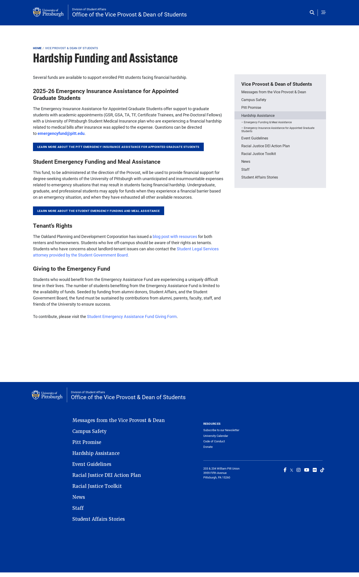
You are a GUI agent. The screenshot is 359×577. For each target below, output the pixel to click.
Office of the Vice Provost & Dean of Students (129, 14)
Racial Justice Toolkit (258, 153)
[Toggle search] (313, 12)
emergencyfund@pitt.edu (61, 133)
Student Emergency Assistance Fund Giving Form (132, 316)
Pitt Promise (251, 107)
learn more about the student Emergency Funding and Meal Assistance (98, 211)
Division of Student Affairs (89, 9)
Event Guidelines (254, 138)
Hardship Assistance (258, 115)
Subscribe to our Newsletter (221, 430)
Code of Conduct (214, 441)
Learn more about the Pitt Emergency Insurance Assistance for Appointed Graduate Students (118, 147)
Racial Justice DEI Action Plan (265, 145)
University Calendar (215, 436)
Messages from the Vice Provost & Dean (273, 91)
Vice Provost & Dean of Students (71, 48)
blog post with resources (175, 236)
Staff (245, 169)
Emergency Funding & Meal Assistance (268, 122)
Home (37, 48)
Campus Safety (253, 99)
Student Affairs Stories (259, 177)
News (245, 161)
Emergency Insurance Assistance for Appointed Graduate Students (277, 129)
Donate (208, 447)
